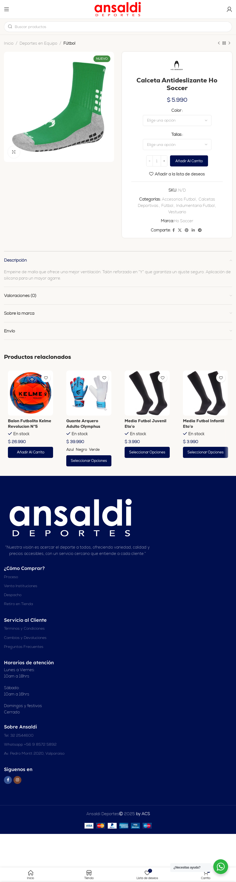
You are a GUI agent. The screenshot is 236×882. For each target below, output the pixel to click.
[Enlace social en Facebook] (173, 230)
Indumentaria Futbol (195, 205)
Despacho (12, 595)
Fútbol (69, 43)
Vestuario (177, 212)
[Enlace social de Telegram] (199, 230)
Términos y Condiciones (24, 628)
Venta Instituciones (20, 586)
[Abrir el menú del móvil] (6, 9)
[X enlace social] (179, 230)
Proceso (11, 577)
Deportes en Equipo (38, 43)
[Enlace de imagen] (71, 517)
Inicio (8, 43)
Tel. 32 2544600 (19, 735)
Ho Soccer (183, 221)
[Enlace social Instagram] (17, 780)
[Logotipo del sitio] (118, 8)
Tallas (176, 134)
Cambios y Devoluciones (25, 637)
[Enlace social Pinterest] (186, 230)
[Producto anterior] (218, 43)
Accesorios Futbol (179, 199)
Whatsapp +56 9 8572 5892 (30, 744)
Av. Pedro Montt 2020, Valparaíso (34, 753)
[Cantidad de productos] (157, 161)
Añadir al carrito (189, 161)
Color (176, 110)
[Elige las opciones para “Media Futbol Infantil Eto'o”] (205, 452)
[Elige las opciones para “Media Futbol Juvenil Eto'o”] (147, 452)
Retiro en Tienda (18, 604)
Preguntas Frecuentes (23, 646)
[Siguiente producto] (229, 43)
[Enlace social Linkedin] (193, 230)
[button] (30, 452)
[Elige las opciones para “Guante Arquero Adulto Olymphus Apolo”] (88, 461)
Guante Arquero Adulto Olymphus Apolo (83, 427)
